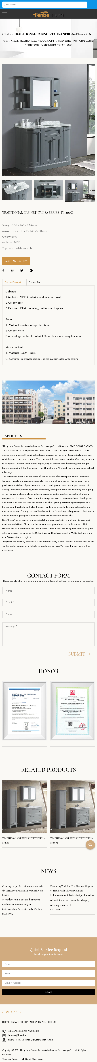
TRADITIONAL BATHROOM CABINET (38, 41)
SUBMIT (79, 654)
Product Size (34, 282)
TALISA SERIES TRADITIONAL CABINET (76, 41)
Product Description (14, 282)
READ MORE (7, 914)
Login (40, 1059)
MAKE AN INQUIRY (16, 261)
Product (14, 41)
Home (5, 41)
